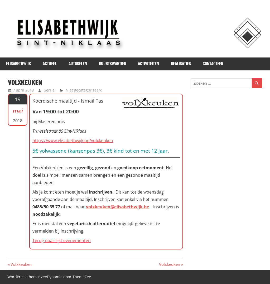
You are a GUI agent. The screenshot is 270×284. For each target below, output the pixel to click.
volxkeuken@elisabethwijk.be (117, 207)
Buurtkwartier (112, 63)
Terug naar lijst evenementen (61, 240)
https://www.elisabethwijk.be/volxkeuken (72, 140)
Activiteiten (148, 63)
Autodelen (78, 63)
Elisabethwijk (18, 63)
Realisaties (181, 63)
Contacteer (213, 63)
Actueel (50, 63)
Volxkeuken (21, 264)
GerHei (50, 90)
